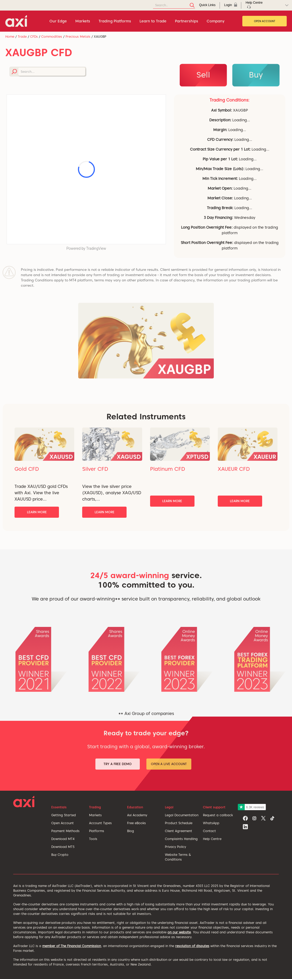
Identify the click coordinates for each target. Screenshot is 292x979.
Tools (93, 839)
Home (9, 37)
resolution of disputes (192, 946)
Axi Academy (137, 815)
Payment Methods (65, 831)
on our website (179, 932)
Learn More (37, 512)
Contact (209, 831)
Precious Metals (78, 37)
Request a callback (218, 815)
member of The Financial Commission (71, 946)
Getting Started (63, 815)
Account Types (100, 823)
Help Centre (212, 839)
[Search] (174, 5)
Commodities (51, 37)
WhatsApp (211, 823)
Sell (203, 74)
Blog (130, 831)
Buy (256, 74)
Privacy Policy (175, 847)
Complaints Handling (181, 839)
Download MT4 (63, 839)
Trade (22, 37)
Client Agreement (178, 831)
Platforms (96, 831)
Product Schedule (178, 823)
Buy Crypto (59, 855)
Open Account (264, 21)
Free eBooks (136, 823)
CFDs (34, 37)
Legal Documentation (181, 815)
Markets (95, 815)
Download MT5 (63, 847)
